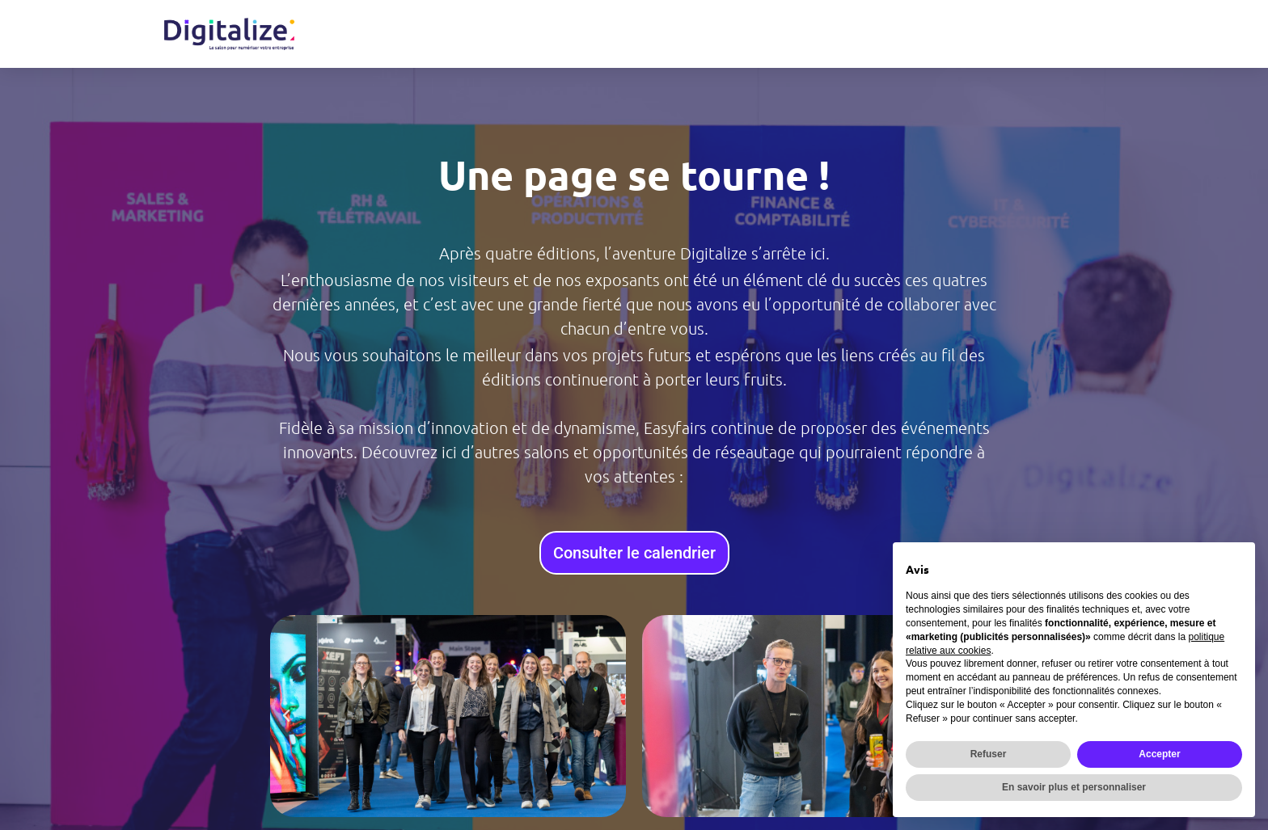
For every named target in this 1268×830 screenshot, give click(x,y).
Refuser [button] (988, 754)
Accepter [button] (1159, 754)
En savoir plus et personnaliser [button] (1074, 787)
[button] (286, 716)
